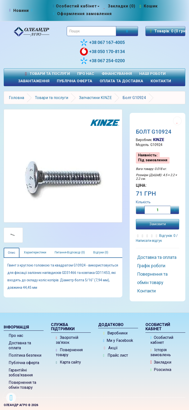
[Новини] (21, 11)
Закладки (160, 362)
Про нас (85, 73)
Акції (111, 348)
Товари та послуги (47, 73)
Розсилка (160, 369)
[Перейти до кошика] (148, 6)
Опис (11, 252)
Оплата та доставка (121, 81)
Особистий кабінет (161, 340)
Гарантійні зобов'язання (21, 372)
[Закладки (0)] (119, 6)
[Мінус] (140, 210)
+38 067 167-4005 (102, 42)
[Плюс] (174, 210)
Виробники (115, 333)
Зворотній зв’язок (67, 340)
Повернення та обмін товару (152, 278)
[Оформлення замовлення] (82, 13)
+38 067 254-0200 (102, 61)
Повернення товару (69, 352)
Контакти (161, 81)
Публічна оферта (74, 81)
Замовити (157, 224)
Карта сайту (68, 362)
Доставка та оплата (156, 257)
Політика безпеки (25, 355)
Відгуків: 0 (167, 236)
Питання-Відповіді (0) (70, 252)
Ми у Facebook (118, 340)
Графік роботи (151, 265)
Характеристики (35, 252)
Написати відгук (149, 241)
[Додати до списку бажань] (177, 121)
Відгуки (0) (100, 252)
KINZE (158, 139)
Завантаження (33, 81)
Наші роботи (152, 73)
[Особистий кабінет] (75, 6)
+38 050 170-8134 (102, 52)
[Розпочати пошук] (127, 31)
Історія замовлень (160, 352)
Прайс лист (115, 355)
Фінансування (117, 73)
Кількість (143, 202)
